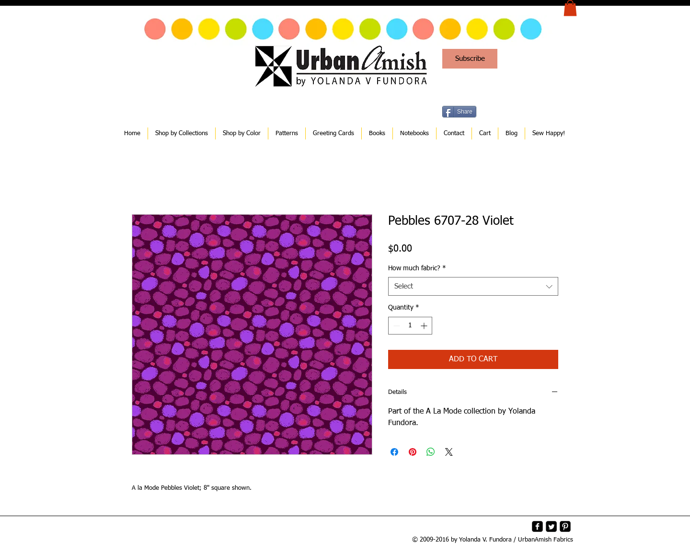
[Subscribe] (469, 59)
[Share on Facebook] (394, 452)
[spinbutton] (410, 325)
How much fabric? (417, 268)
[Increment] (425, 325)
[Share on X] (449, 452)
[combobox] (473, 286)
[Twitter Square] (551, 526)
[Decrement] (396, 325)
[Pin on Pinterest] (412, 452)
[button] (570, 8)
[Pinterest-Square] (565, 526)
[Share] (459, 111)
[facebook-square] (537, 526)
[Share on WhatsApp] (431, 452)
